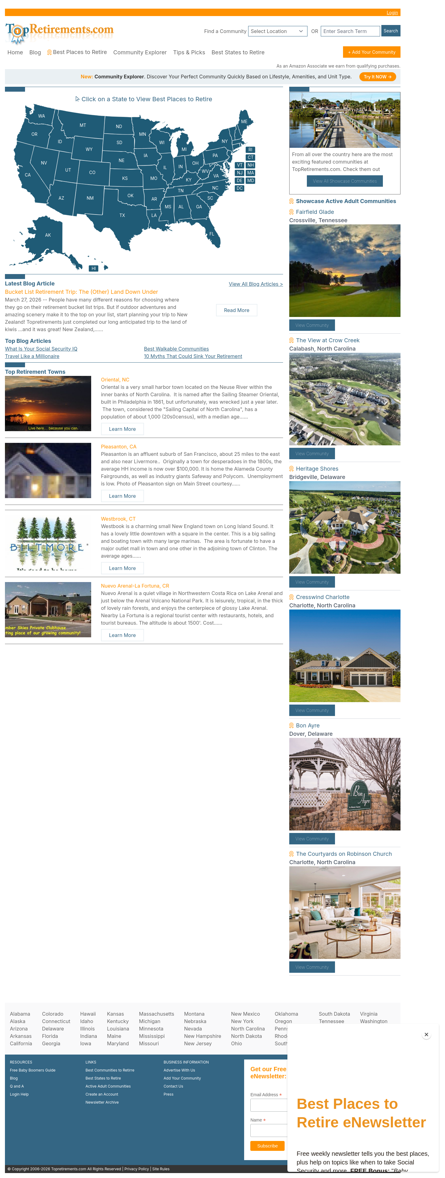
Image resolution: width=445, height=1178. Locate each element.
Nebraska (195, 1021)
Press (169, 1094)
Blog (35, 52)
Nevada (193, 1029)
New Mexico (245, 1014)
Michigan (149, 1021)
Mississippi (152, 1036)
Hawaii (88, 1014)
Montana (194, 1014)
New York (242, 1021)
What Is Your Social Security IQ (41, 349)
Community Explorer (140, 52)
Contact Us (173, 1086)
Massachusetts (156, 1014)
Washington (374, 1021)
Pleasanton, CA (119, 446)
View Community (312, 325)
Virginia (369, 1014)
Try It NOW (378, 76)
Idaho (86, 1021)
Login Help (19, 1094)
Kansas (115, 1014)
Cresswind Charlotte (323, 597)
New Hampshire (202, 1036)
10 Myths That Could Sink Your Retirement (193, 356)
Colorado (52, 1014)
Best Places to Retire (77, 52)
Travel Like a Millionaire (32, 356)
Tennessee (331, 1021)
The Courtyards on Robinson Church (344, 854)
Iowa (85, 1043)
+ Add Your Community (372, 52)
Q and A (17, 1086)
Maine (114, 1036)
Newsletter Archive (102, 1102)
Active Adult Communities (108, 1086)
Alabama (20, 1014)
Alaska (17, 1021)
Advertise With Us (179, 1070)
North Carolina (248, 1029)
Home (15, 52)
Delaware (53, 1029)
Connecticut (56, 1021)
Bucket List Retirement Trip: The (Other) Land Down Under (81, 292)
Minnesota (151, 1029)
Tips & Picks (189, 52)
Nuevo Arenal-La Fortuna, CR (135, 586)
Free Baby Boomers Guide (33, 1070)
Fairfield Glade (315, 212)
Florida (50, 1036)
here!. (388, 169)
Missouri (149, 1043)
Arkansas (21, 1036)
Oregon (283, 1021)
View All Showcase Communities (345, 181)
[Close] (426, 1034)
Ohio (236, 1043)
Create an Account (102, 1094)
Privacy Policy (137, 1169)
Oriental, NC (115, 380)
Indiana (88, 1036)
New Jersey (198, 1043)
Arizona (19, 1029)
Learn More (122, 429)
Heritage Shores (317, 468)
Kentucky (118, 1021)
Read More (236, 310)
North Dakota (246, 1036)
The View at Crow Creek (328, 340)
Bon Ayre (308, 725)
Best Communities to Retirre (110, 1070)
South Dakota (334, 1014)
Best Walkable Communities (176, 349)
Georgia (51, 1043)
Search (391, 30)
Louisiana (118, 1029)
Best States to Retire (238, 52)
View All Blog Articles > (256, 284)
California (21, 1043)
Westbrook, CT (118, 519)
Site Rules (161, 1169)
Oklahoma (286, 1014)
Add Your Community (182, 1078)
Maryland (118, 1043)
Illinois (87, 1029)
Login (392, 12)
